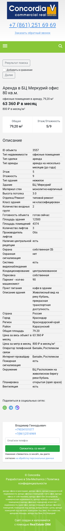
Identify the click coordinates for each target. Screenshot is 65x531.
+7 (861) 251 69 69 (32, 25)
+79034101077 (24, 429)
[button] (32, 33)
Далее (9, 75)
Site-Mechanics (35, 479)
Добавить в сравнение (19, 70)
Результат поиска (16, 63)
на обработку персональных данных (34, 458)
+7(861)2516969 (25, 433)
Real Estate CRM (40, 524)
